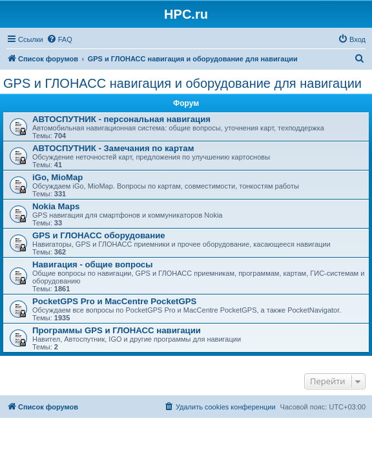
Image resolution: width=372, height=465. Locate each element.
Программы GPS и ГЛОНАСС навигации (116, 330)
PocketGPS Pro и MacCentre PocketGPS (114, 301)
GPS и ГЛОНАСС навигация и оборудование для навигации (182, 83)
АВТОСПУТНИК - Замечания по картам (113, 148)
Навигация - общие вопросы (92, 264)
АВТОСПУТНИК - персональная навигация (121, 119)
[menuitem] (59, 39)
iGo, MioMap (57, 177)
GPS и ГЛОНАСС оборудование (98, 235)
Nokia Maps (55, 206)
